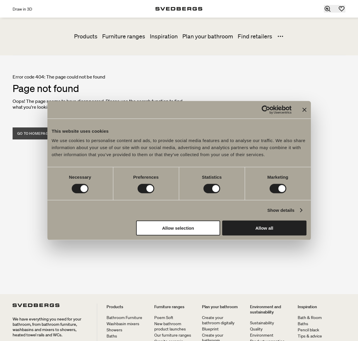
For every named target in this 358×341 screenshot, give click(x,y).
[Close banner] (304, 110)
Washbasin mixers (123, 323)
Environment (261, 335)
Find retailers (255, 36)
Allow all (264, 227)
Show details (280, 210)
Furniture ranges (123, 36)
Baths (112, 336)
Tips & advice (310, 336)
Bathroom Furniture (124, 317)
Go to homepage (34, 133)
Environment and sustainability (265, 309)
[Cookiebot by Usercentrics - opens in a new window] (266, 109)
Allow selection (178, 227)
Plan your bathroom (207, 36)
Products (85, 36)
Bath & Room (310, 317)
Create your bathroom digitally (218, 320)
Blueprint (210, 329)
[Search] (327, 8)
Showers (114, 330)
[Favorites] (341, 8)
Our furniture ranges (172, 335)
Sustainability (262, 322)
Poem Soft (163, 317)
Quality (256, 329)
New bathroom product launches (170, 326)
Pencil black (308, 330)
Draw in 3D (22, 9)
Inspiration (164, 36)
